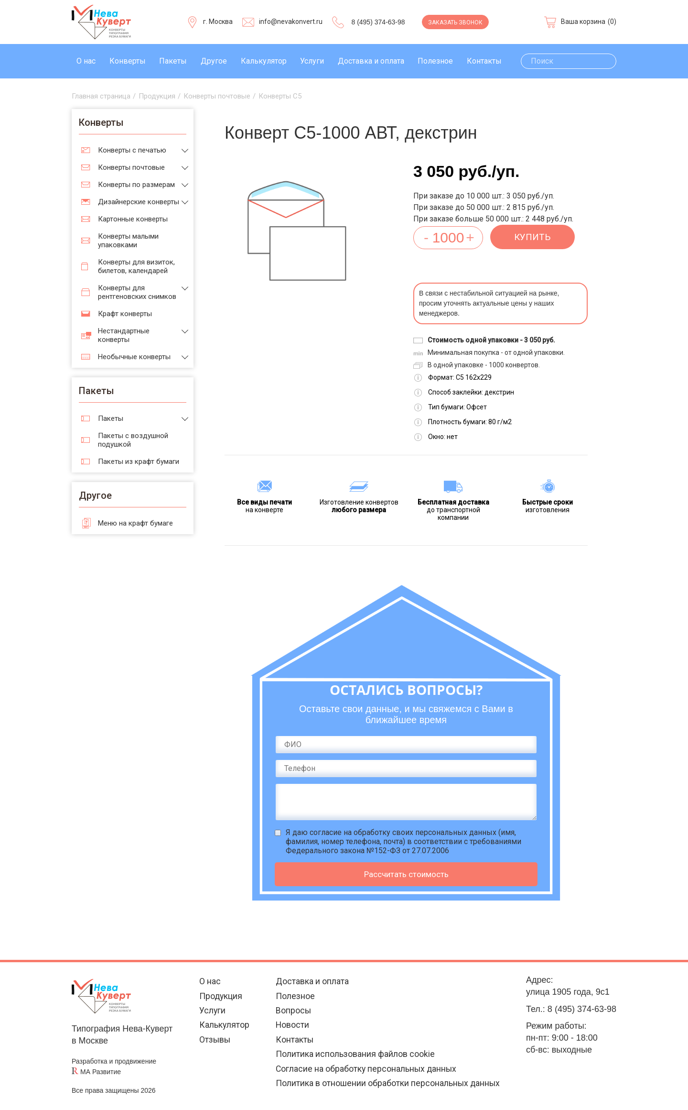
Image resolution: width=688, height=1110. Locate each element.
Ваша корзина (583, 21)
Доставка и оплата (371, 61)
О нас (86, 61)
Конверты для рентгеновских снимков (137, 292)
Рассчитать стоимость (406, 874)
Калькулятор (264, 61)
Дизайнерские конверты (138, 202)
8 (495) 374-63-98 (378, 22)
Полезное (435, 61)
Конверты (127, 61)
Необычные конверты (134, 356)
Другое (214, 61)
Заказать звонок (455, 22)
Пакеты (173, 61)
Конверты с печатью (132, 150)
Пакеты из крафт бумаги (138, 461)
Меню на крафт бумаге (135, 523)
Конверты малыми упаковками (128, 240)
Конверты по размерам (136, 184)
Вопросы (293, 1011)
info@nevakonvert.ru (290, 21)
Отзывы (214, 1041)
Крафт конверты (125, 313)
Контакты (484, 61)
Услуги (312, 61)
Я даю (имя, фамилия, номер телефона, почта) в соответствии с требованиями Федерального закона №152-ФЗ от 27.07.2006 (403, 841)
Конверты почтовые (131, 167)
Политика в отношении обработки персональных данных (387, 1085)
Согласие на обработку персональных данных (366, 1071)
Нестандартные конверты (124, 335)
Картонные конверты (133, 219)
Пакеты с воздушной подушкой (133, 440)
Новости (292, 1026)
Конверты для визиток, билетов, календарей (136, 266)
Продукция (220, 996)
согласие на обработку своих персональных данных (403, 832)
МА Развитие (100, 1072)
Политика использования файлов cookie (354, 1056)
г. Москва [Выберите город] (218, 21)
